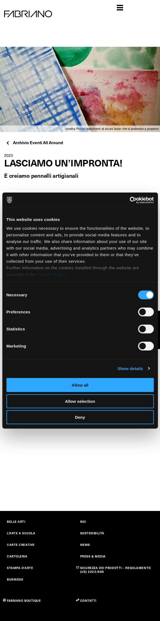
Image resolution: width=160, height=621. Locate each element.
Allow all (80, 385)
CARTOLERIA (17, 556)
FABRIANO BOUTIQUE (24, 600)
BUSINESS (15, 579)
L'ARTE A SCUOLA (21, 533)
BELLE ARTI (16, 521)
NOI (83, 521)
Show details (130, 368)
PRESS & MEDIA (93, 556)
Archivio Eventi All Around (34, 142)
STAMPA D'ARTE (20, 568)
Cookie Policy (51, 274)
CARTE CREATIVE (21, 545)
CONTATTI (88, 600)
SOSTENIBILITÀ (92, 533)
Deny (80, 417)
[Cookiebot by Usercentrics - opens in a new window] (129, 200)
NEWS (85, 545)
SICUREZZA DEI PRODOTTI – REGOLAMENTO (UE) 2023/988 (115, 570)
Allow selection (80, 401)
